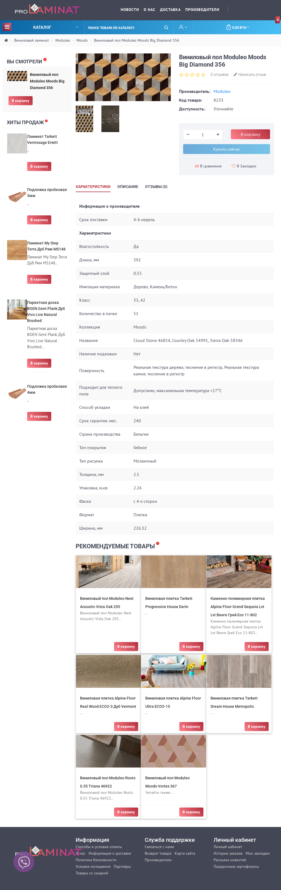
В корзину (20, 100)
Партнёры (122, 866)
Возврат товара (158, 853)
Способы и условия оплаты (99, 846)
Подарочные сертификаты (236, 866)
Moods (82, 40)
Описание (127, 186)
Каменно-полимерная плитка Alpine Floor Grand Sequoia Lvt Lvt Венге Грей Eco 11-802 (238, 606)
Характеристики (93, 186)
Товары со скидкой (92, 873)
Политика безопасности (96, 859)
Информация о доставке (110, 853)
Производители (202, 9)
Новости (130, 9)
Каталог (40, 26)
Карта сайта (185, 853)
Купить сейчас (226, 149)
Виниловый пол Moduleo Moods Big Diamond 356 (136, 40)
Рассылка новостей (230, 859)
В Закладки (244, 166)
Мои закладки (258, 853)
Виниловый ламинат (31, 40)
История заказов (228, 853)
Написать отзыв (250, 74)
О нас (149, 9)
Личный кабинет (228, 846)
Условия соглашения (93, 866)
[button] (183, 28)
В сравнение (208, 166)
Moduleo (62, 40)
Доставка (170, 9)
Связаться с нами (159, 846)
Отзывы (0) (156, 186)
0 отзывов (219, 74)
